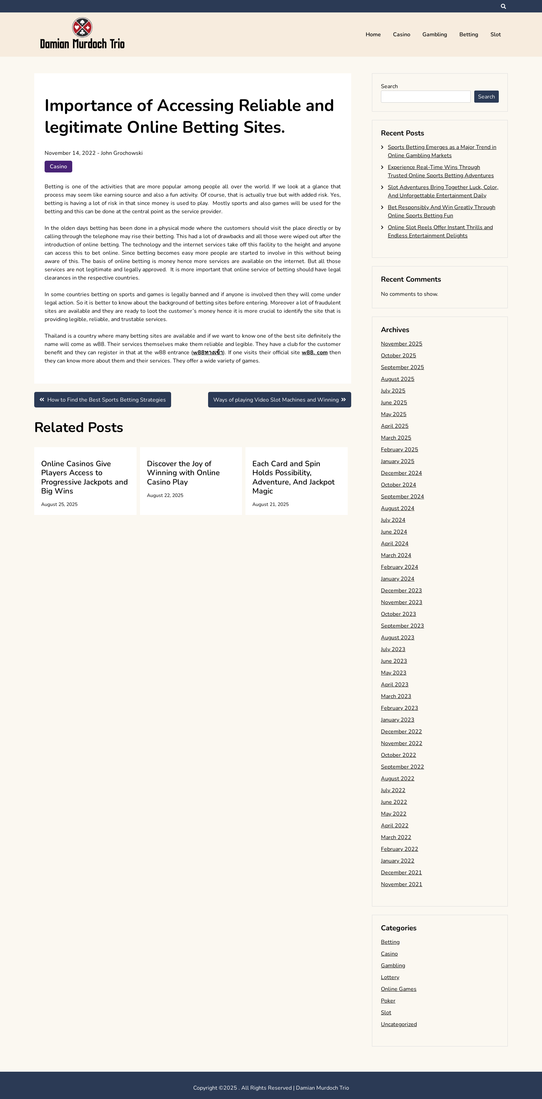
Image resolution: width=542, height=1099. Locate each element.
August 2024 (397, 508)
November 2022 (401, 743)
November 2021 (401, 884)
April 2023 (395, 684)
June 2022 (394, 802)
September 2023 (402, 626)
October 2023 (398, 614)
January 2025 (397, 461)
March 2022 (396, 837)
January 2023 (397, 720)
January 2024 (397, 579)
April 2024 (395, 543)
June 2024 (394, 532)
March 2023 (396, 696)
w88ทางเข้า (208, 352)
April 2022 (395, 825)
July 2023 (393, 649)
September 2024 (402, 496)
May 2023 (393, 673)
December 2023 (401, 590)
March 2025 (396, 438)
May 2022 (393, 814)
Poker (388, 1001)
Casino (401, 34)
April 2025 (395, 426)
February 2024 (399, 567)
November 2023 (401, 602)
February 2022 (399, 849)
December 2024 (401, 473)
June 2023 (394, 661)
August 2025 (397, 379)
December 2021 (401, 872)
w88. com (314, 352)
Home (373, 34)
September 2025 (402, 367)
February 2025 (399, 449)
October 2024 (398, 485)
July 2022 (393, 790)
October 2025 (398, 355)
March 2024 (396, 555)
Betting (468, 34)
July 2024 (393, 520)
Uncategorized (399, 1024)
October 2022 (398, 755)
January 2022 (397, 861)
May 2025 (393, 414)
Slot (495, 34)
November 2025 (401, 344)
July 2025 (393, 391)
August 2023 (397, 637)
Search (389, 86)
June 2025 (394, 402)
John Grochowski (122, 153)
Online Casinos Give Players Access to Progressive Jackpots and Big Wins (84, 477)
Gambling (434, 34)
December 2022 (401, 731)
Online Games (399, 989)
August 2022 (397, 778)
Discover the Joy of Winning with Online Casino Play (183, 473)
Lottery (390, 977)
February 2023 (399, 708)
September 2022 (402, 767)
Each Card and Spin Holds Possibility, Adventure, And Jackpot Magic (293, 477)
